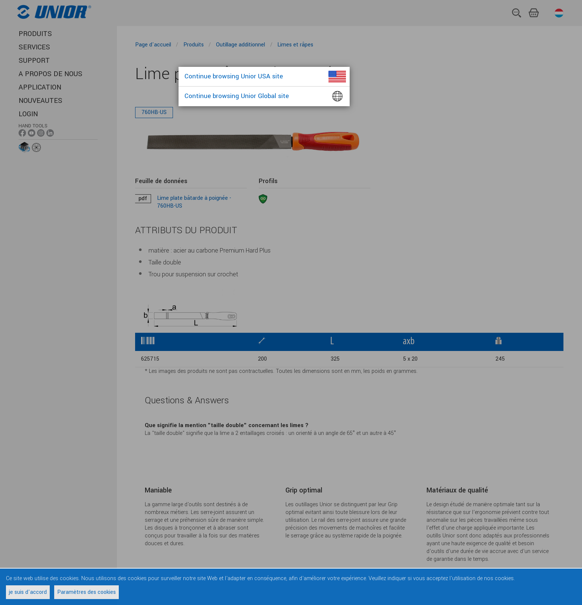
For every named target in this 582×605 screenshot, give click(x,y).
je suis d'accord (28, 592)
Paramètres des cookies (86, 592)
